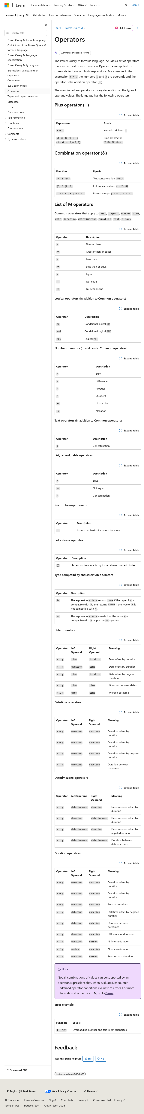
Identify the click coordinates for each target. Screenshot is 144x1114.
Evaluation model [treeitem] (17, 85)
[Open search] (126, 5)
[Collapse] (46, 25)
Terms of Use (11, 1105)
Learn (58, 28)
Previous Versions (34, 1100)
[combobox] (25, 33)
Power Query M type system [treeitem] (24, 65)
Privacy (82, 1100)
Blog (51, 1100)
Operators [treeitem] (13, 91)
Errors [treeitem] (11, 107)
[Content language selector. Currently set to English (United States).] (21, 1091)
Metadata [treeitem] (13, 101)
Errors (109, 993)
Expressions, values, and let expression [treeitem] (23, 73)
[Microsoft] (6, 5)
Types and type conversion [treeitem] (23, 96)
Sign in (136, 5)
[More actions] (137, 28)
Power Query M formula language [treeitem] (27, 40)
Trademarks (30, 1105)
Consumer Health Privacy (107, 1100)
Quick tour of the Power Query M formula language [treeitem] (27, 47)
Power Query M (74, 28)
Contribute (67, 1100)
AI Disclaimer (12, 1100)
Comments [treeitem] (14, 80)
